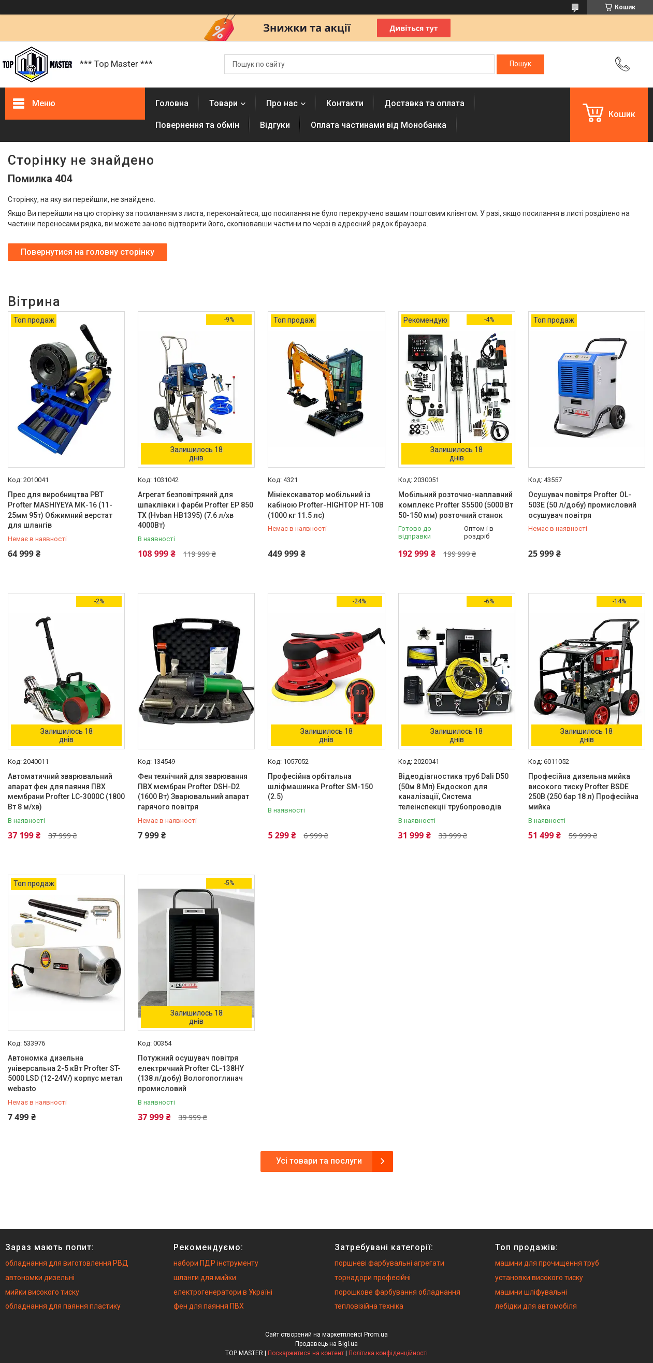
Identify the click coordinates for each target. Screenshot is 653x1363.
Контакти (345, 103)
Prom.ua (376, 1334)
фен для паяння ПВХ (208, 1306)
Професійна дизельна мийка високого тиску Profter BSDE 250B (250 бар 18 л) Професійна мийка (583, 791)
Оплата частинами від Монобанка (378, 125)
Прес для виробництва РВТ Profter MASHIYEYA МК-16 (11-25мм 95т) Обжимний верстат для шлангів (60, 509)
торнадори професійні (373, 1277)
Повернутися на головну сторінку (87, 252)
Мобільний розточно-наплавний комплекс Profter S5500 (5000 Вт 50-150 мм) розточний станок (455, 504)
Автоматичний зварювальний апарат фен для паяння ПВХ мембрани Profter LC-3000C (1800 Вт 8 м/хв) (66, 791)
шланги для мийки (204, 1277)
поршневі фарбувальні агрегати (389, 1263)
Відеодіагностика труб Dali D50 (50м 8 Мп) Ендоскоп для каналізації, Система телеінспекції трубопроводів (453, 791)
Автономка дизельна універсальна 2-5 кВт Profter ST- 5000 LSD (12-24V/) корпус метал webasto (65, 1073)
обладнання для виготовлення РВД (66, 1263)
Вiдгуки (275, 125)
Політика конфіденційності (388, 1353)
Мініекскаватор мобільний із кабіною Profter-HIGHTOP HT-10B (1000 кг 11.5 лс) (326, 504)
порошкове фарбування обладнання (397, 1292)
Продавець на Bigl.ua (326, 1343)
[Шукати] (520, 64)
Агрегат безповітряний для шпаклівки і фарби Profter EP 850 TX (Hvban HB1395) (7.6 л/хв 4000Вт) (195, 509)
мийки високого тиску (42, 1292)
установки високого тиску (539, 1277)
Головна (171, 103)
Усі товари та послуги (319, 1161)
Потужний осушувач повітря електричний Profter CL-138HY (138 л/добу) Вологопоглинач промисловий (191, 1073)
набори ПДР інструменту (215, 1263)
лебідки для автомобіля (536, 1306)
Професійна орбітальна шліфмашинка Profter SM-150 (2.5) (320, 786)
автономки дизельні (40, 1277)
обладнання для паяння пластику (63, 1306)
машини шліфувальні (531, 1292)
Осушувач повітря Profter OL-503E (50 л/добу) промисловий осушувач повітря (582, 504)
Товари (223, 103)
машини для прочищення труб (547, 1263)
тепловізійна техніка (369, 1306)
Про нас (282, 103)
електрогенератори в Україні (222, 1292)
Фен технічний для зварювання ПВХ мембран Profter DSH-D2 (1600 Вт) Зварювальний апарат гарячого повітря (193, 791)
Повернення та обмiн (197, 125)
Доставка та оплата (424, 103)
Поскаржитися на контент (306, 1353)
